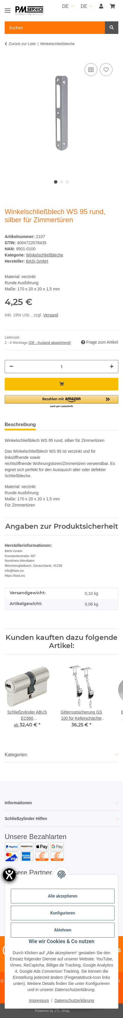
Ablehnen (62, 930)
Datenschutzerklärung (74, 1000)
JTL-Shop (61, 1011)
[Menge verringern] (11, 366)
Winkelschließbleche (44, 255)
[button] (101, 6)
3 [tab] (67, 182)
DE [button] (65, 6)
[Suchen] (111, 27)
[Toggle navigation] (7, 8)
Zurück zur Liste (22, 44)
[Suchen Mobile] (55, 27)
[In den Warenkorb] (61, 384)
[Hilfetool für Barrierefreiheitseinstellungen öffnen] (9, 874)
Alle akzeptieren (62, 896)
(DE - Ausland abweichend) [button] (50, 343)
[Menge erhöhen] (111, 366)
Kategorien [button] (16, 754)
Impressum (39, 1000)
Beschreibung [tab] (20, 424)
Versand (50, 315)
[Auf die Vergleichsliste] (91, 69)
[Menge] (61, 366)
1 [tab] (55, 182)
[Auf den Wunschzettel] (106, 69)
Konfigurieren (62, 913)
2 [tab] (61, 182)
